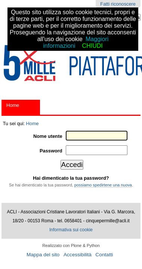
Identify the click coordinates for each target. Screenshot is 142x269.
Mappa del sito (43, 254)
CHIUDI (92, 46)
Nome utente (47, 136)
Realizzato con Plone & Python (71, 245)
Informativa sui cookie (71, 229)
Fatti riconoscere (118, 4)
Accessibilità (78, 254)
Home (12, 105)
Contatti (104, 254)
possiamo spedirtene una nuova (103, 185)
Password (51, 151)
